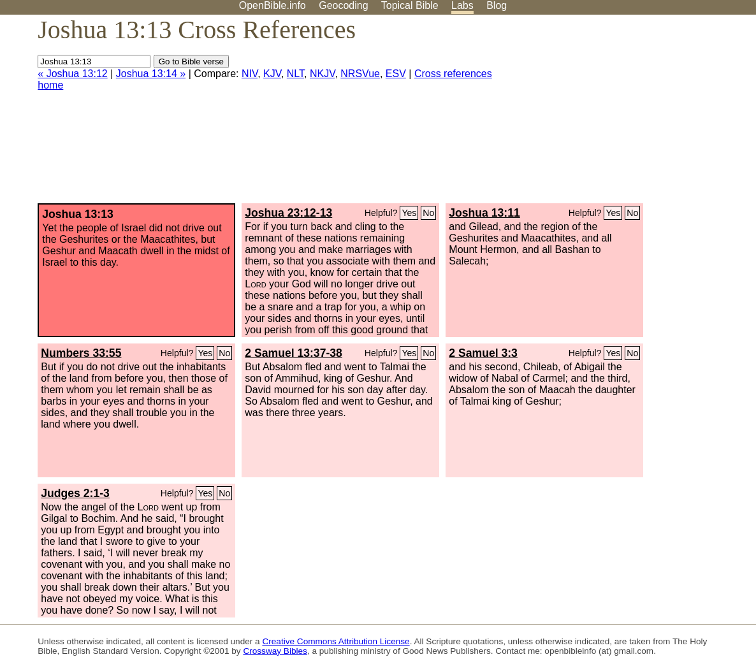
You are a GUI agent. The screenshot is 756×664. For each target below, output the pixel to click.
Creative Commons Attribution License (335, 641)
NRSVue (360, 73)
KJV (272, 73)
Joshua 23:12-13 (288, 212)
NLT (295, 73)
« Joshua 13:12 (72, 73)
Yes (409, 213)
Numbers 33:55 (81, 353)
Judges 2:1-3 (75, 493)
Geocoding (343, 5)
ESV (396, 73)
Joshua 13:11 (484, 212)
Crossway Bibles (275, 651)
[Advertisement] (627, 114)
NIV (250, 73)
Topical (410, 5)
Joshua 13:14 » (150, 73)
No (428, 213)
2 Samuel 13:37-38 (293, 353)
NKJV (322, 73)
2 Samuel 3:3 (483, 353)
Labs (462, 5)
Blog (496, 5)
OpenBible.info (272, 5)
